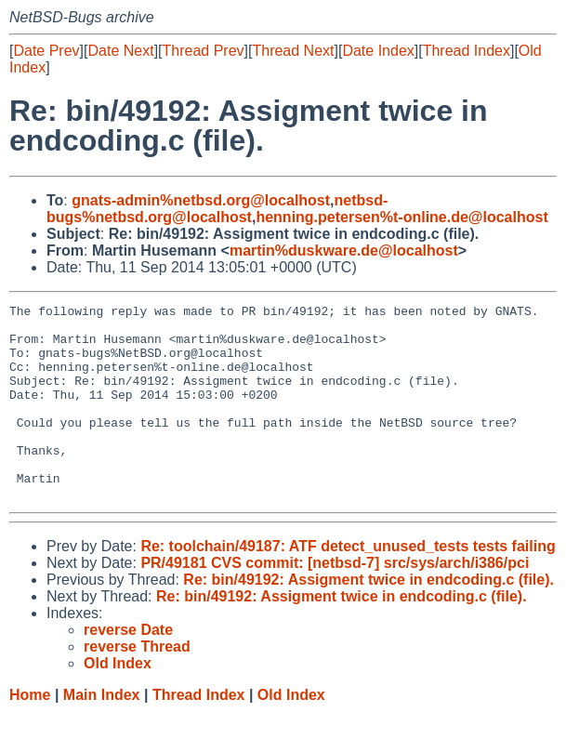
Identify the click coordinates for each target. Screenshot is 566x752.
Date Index (378, 51)
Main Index (101, 734)
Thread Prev (203, 51)
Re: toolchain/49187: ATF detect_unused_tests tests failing (347, 585)
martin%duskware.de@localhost (344, 250)
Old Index (291, 734)
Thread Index (466, 51)
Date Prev (46, 51)
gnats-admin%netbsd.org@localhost (201, 200)
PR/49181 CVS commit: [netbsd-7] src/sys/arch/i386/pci (334, 602)
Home (29, 734)
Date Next (120, 51)
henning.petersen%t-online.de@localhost (401, 217)
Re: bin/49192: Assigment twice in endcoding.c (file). (368, 619)
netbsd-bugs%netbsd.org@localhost (217, 208)
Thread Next (293, 51)
